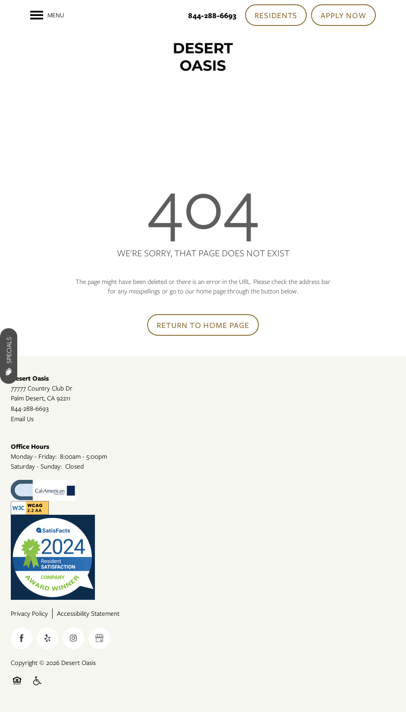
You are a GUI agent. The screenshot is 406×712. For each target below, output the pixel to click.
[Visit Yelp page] (47, 638)
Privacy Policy (29, 613)
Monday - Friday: (34, 456)
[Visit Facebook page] (21, 638)
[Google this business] (99, 638)
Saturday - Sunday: (36, 466)
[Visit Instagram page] (73, 638)
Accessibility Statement (88, 613)
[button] (276, 15)
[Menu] (47, 15)
